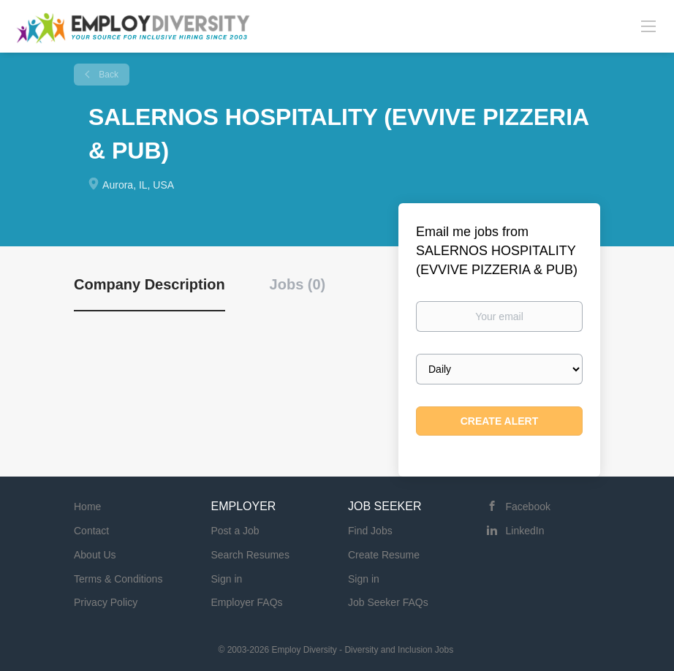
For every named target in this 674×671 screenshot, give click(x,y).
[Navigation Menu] (648, 26)
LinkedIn (525, 531)
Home (87, 506)
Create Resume (384, 555)
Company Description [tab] (149, 284)
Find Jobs (370, 531)
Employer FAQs (247, 602)
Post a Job (235, 531)
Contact (91, 531)
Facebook (528, 506)
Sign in (227, 579)
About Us (95, 555)
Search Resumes (250, 555)
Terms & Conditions (118, 579)
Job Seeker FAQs (388, 602)
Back (107, 74)
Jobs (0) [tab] (298, 284)
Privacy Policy (105, 602)
